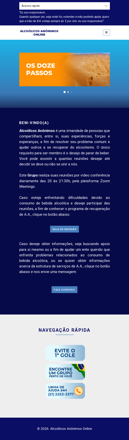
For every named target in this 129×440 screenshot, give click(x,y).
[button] (65, 92)
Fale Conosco (64, 289)
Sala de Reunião (64, 229)
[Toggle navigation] (106, 32)
